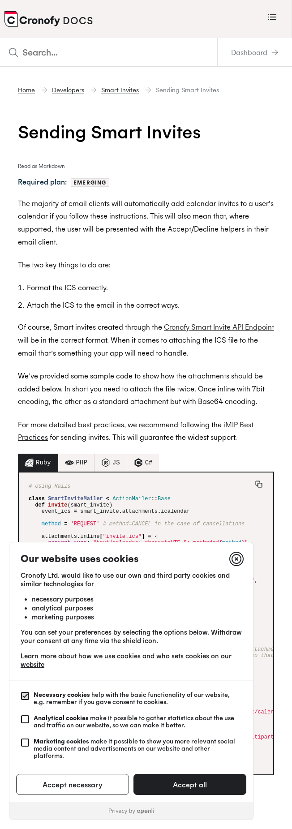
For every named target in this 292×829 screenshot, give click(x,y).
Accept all (190, 785)
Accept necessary (73, 785)
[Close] (236, 559)
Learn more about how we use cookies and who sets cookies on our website (126, 660)
